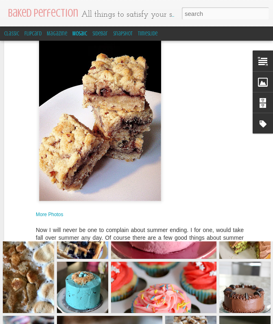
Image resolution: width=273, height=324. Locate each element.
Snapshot (123, 34)
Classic (11, 34)
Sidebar (100, 34)
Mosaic (79, 34)
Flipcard (32, 34)
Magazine (57, 34)
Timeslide (147, 34)
